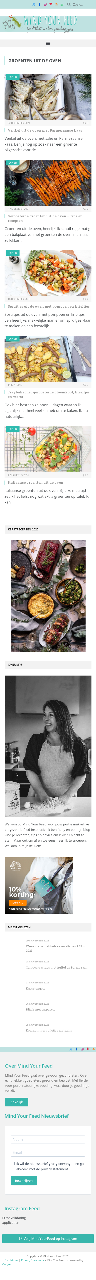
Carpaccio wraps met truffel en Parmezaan (56, 967)
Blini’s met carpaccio (40, 1009)
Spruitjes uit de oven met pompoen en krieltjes (49, 306)
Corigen (7, 1264)
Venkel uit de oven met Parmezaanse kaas (45, 130)
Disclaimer (11, 1260)
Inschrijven (24, 1180)
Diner (13, 77)
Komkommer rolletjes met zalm (49, 1030)
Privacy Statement (32, 1260)
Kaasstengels (35, 988)
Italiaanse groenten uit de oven (35, 482)
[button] (48, 43)
